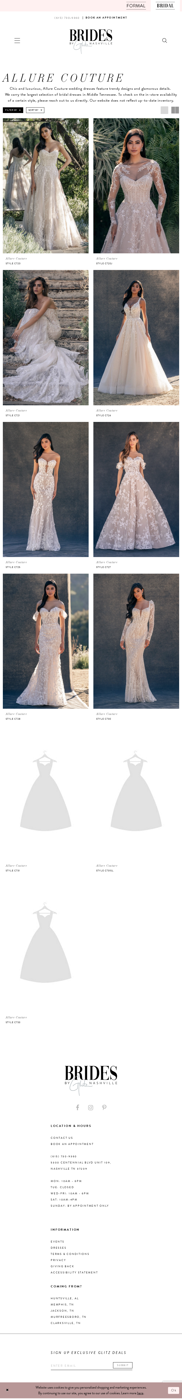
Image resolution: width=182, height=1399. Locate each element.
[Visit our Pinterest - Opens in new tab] (104, 1108)
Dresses (58, 1248)
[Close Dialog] (7, 1391)
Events (57, 1242)
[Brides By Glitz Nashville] (91, 41)
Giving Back (62, 1267)
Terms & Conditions (70, 1254)
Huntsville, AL (65, 1299)
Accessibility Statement (74, 1273)
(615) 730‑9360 (64, 1157)
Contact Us (62, 1138)
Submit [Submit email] (126, 1366)
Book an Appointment (72, 1145)
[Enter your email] (93, 1366)
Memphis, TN (62, 1305)
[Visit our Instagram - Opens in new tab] (90, 1108)
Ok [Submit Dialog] (174, 1391)
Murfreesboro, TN (69, 1317)
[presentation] (46, 185)
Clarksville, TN (66, 1324)
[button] (17, 40)
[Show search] (164, 40)
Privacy (58, 1261)
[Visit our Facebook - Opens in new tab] (77, 1108)
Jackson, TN (62, 1311)
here (140, 1393)
